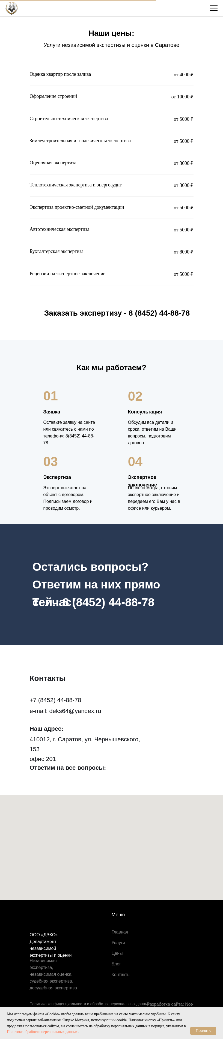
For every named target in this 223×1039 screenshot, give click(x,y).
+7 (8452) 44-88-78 (55, 700)
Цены (117, 953)
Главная (120, 932)
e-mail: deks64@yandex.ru (65, 711)
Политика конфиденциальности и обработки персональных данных (90, 1004)
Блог (116, 964)
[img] (34, 780)
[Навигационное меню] (214, 8)
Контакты (121, 974)
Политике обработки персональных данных (42, 1032)
